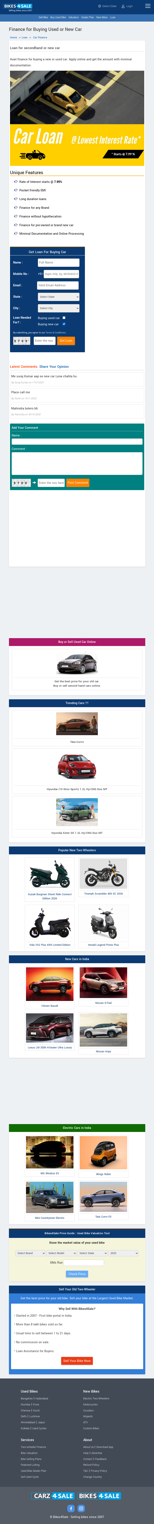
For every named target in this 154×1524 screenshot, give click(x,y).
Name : (18, 262)
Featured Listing (30, 1465)
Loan (113, 17)
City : (16, 308)
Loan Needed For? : (22, 320)
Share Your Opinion (54, 366)
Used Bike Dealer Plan (33, 1471)
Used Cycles (39, 1428)
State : (17, 297)
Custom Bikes (91, 1428)
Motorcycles (90, 1404)
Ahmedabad (28, 1422)
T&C (85, 1471)
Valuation (73, 17)
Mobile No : (21, 274)
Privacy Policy (99, 1471)
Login (127, 6)
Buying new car (48, 324)
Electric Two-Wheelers (96, 1398)
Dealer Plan (87, 17)
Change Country (92, 1477)
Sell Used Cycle (30, 1477)
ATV (85, 1422)
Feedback (101, 1459)
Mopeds (88, 1416)
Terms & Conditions (56, 332)
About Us (88, 1447)
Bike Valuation (29, 1453)
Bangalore (27, 1398)
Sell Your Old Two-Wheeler (77, 1289)
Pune (36, 1404)
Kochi (36, 1410)
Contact (87, 1459)
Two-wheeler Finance (33, 1447)
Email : (17, 285)
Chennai (25, 1410)
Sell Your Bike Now (77, 1361)
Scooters (88, 1410)
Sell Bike (43, 17)
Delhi (24, 1416)
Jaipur (41, 1422)
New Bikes (102, 17)
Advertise (96, 1453)
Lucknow (34, 1416)
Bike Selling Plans (31, 1459)
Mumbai (25, 1404)
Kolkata (25, 1428)
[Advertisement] (77, 530)
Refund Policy (91, 1465)
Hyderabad (41, 1398)
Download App (104, 1447)
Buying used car (49, 318)
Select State (107, 6)
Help (86, 1453)
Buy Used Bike (58, 17)
